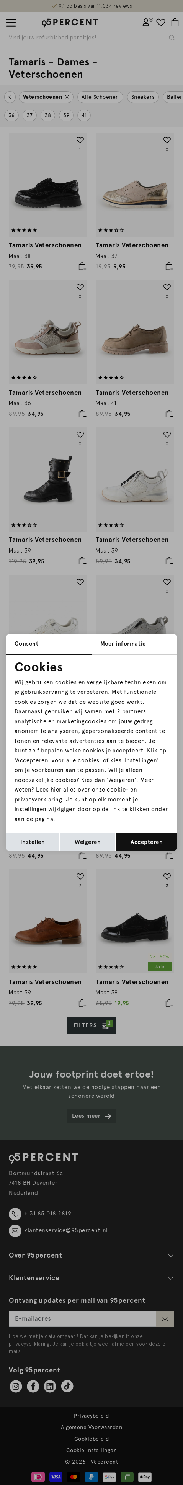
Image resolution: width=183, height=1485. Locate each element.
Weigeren (88, 842)
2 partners (131, 711)
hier (56, 789)
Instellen (32, 842)
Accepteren (147, 842)
